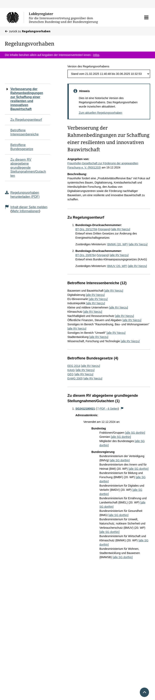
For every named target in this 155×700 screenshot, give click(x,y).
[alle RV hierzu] (120, 229)
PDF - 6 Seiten (107, 408)
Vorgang (104, 229)
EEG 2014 (73, 365)
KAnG (71, 370)
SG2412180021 (85, 408)
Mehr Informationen (25, 211)
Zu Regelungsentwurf (26, 119)
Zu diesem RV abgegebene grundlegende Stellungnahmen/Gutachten (28, 167)
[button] (146, 17)
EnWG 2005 (75, 378)
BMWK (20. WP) (117, 244)
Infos (96, 55)
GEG (70, 374)
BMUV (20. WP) (117, 266)
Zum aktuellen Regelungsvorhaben (100, 112)
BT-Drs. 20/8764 (85, 255)
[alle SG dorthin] (135, 432)
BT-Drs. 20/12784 (86, 229)
